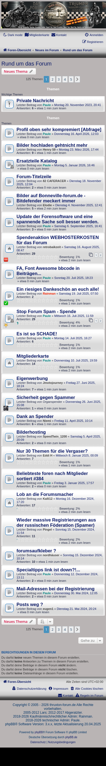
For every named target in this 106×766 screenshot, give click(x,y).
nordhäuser (51, 555)
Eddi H (47, 455)
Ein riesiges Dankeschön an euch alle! (58, 289)
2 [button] (52, 79)
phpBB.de (71, 737)
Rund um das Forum (26, 64)
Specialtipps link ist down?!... (48, 569)
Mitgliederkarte (33, 356)
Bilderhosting (31, 432)
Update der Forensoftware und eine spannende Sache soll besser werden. (58, 219)
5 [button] (71, 79)
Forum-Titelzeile (34, 176)
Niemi (47, 420)
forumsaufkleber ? (36, 550)
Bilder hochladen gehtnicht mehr (52, 145)
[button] (77, 79)
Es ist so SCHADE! (37, 333)
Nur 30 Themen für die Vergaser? (52, 451)
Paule (47, 105)
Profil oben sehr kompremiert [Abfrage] (59, 129)
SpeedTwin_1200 (55, 436)
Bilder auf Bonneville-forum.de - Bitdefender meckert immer (51, 198)
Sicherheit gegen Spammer (46, 397)
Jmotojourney (53, 382)
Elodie (47, 205)
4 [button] (65, 79)
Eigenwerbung (32, 378)
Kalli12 (47, 498)
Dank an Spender (35, 416)
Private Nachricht (35, 100)
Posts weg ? (30, 604)
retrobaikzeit (52, 247)
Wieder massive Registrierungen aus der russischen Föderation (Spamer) (56, 522)
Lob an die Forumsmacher (45, 494)
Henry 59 (49, 149)
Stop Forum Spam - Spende (46, 311)
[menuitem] (37, 35)
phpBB (39, 732)
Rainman (49, 293)
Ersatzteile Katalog (37, 160)
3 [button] (59, 79)
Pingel (47, 529)
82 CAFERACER (54, 181)
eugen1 (48, 608)
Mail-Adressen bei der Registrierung (55, 588)
